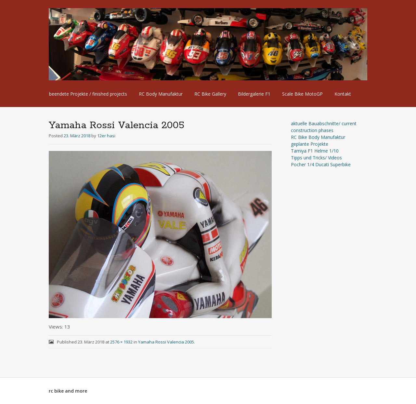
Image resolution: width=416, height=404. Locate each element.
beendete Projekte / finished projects (88, 94)
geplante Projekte (309, 144)
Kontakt (342, 94)
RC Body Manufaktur (161, 94)
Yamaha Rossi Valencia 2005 (166, 342)
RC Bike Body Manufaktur (318, 137)
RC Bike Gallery (210, 94)
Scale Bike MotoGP (302, 94)
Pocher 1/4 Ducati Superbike (321, 164)
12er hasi (106, 136)
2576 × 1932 (121, 342)
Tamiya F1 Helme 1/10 (315, 151)
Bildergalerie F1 (254, 94)
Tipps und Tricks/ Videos (316, 158)
